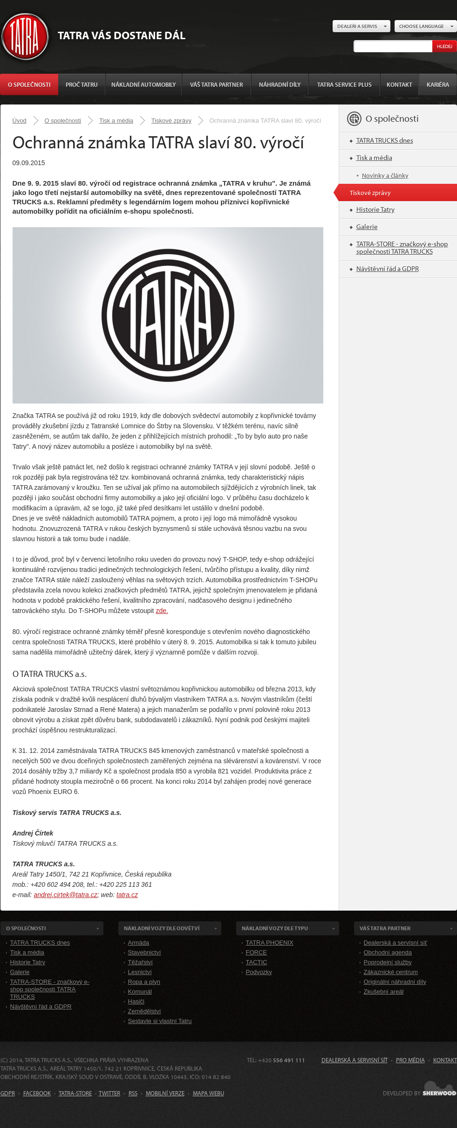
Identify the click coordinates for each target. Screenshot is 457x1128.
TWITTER (109, 1093)
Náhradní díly (279, 84)
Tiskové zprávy (171, 120)
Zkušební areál (384, 991)
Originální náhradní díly (395, 981)
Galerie (367, 226)
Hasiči (136, 1001)
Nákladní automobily (143, 84)
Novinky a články (385, 175)
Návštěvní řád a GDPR (387, 268)
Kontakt (399, 84)
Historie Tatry (375, 209)
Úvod (20, 120)
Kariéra (438, 84)
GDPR (7, 1093)
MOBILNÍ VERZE (165, 1093)
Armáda (139, 942)
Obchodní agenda (388, 952)
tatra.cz (127, 894)
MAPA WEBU (208, 1093)
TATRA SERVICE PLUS (344, 84)
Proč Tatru (82, 84)
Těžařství (140, 962)
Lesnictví (140, 971)
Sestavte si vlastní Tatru (160, 1020)
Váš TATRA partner (216, 84)
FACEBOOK (37, 1093)
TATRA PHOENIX (269, 942)
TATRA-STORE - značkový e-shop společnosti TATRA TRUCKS (402, 247)
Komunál (140, 991)
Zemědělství (144, 1011)
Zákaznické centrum (391, 971)
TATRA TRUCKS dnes (384, 140)
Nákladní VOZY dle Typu (275, 928)
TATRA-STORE (75, 1093)
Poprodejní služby (388, 962)
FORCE (256, 952)
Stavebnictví (144, 952)
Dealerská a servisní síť (395, 942)
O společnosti (29, 84)
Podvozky (259, 971)
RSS (133, 1093)
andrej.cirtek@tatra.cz (65, 894)
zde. (162, 610)
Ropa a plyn (144, 981)
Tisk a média (116, 120)
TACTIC (256, 962)
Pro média (410, 1060)
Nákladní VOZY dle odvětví (161, 928)
